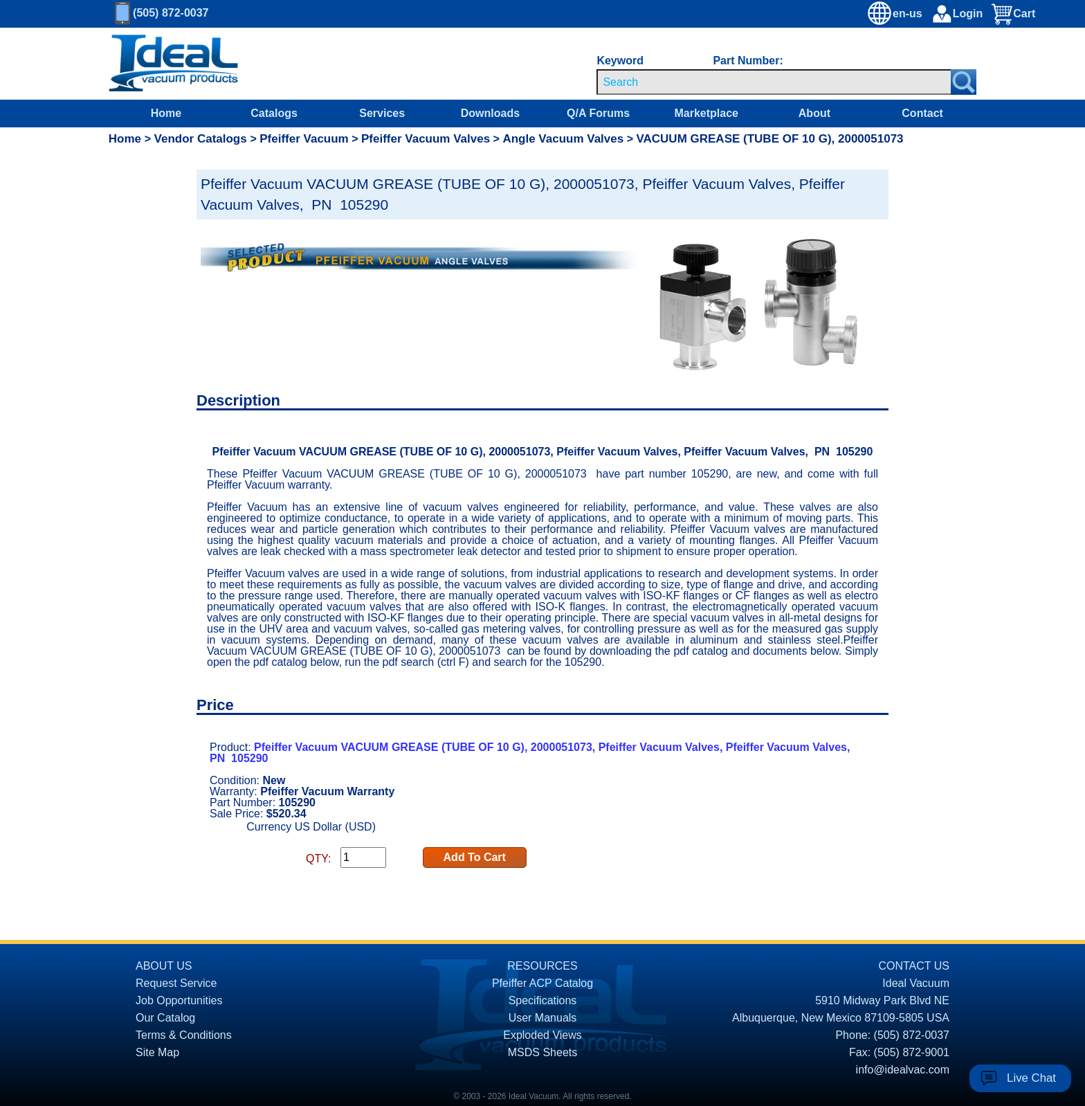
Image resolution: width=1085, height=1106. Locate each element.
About (814, 113)
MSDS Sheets (542, 1052)
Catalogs (274, 113)
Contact (922, 113)
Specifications (543, 1000)
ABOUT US (164, 966)
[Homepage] (174, 64)
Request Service (176, 983)
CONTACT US (913, 966)
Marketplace (706, 113)
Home (166, 113)
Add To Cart (475, 857)
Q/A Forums (598, 113)
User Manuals (543, 1018)
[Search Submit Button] (963, 82)
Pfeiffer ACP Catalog (542, 983)
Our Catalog (165, 1018)
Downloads (490, 113)
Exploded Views (542, 1035)
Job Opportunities (179, 1000)
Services (382, 113)
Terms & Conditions (184, 1035)
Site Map (157, 1052)
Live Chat (1031, 1078)
